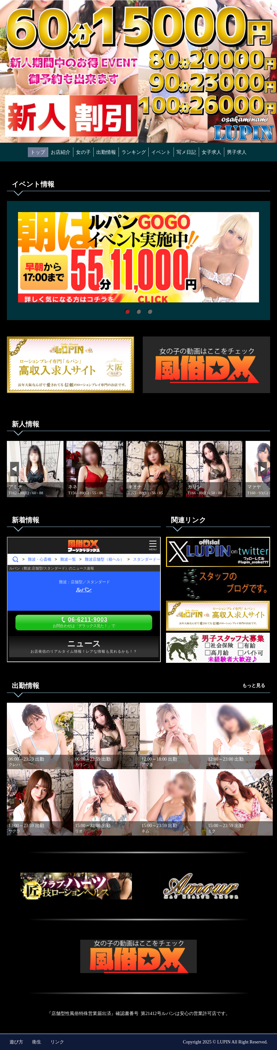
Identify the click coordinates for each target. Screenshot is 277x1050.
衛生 (36, 1042)
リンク (57, 1042)
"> (76, 886)
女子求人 (211, 152)
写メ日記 (186, 152)
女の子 (83, 152)
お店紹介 (60, 152)
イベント (161, 152)
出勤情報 (106, 152)
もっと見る (253, 685)
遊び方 (16, 1042)
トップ (37, 152)
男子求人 (237, 152)
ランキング (133, 152)
